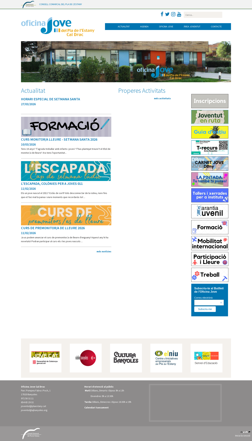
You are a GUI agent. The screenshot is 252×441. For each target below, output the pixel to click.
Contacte (216, 26)
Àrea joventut (192, 26)
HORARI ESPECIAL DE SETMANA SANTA (50, 99)
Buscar (225, 15)
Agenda (144, 26)
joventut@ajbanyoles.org (34, 410)
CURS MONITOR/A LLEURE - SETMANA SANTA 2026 (59, 139)
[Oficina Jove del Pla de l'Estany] (57, 25)
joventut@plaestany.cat (33, 406)
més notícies (104, 251)
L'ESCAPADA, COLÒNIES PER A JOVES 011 (52, 183)
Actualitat (124, 26)
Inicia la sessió (242, 435)
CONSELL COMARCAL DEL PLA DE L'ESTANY (60, 4)
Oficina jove (166, 26)
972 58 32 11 (27, 398)
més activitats (162, 98)
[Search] (203, 15)
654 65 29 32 (27, 402)
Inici (109, 26)
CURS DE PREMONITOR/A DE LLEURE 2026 (53, 228)
